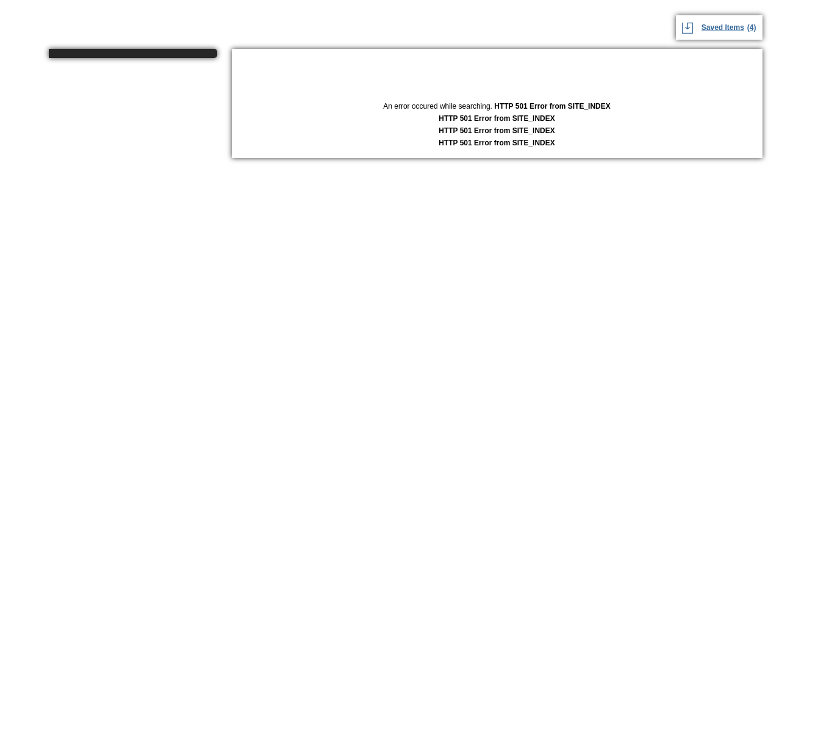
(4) (751, 27)
